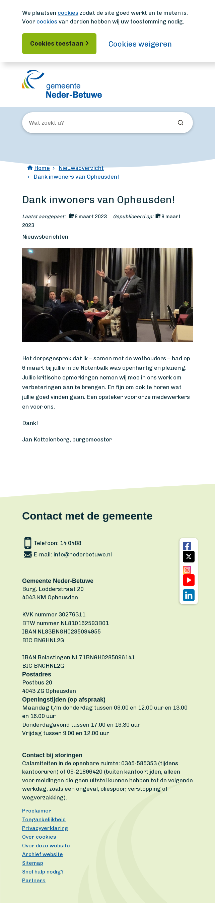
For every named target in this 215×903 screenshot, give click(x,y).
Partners (34, 880)
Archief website (42, 854)
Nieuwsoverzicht (81, 168)
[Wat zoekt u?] (65, 123)
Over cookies (39, 837)
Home (42, 168)
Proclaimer (36, 810)
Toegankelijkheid (44, 819)
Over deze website (46, 845)
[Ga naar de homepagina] (62, 84)
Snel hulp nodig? (43, 871)
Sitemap (32, 863)
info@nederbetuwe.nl (83, 554)
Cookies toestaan (56, 43)
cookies (68, 12)
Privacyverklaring (45, 828)
